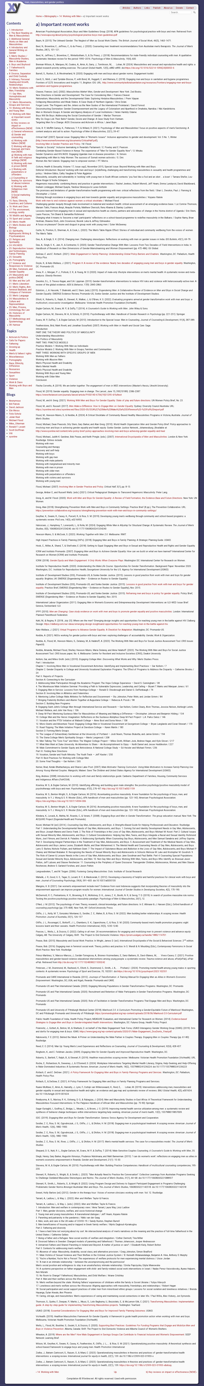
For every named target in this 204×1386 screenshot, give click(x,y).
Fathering (13, 343)
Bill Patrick (14, 404)
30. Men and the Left (19, 280)
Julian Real (14, 417)
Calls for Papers (17, 340)
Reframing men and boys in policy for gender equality (152, 593)
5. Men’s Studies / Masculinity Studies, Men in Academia (19, 59)
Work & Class (16, 382)
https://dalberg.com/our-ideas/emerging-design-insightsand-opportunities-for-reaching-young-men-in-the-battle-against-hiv (106, 624)
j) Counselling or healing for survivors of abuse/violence (21, 180)
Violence (13, 379)
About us (168, 8)
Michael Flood (16, 420)
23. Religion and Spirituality (17, 240)
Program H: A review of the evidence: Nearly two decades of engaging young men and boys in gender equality (127, 263)
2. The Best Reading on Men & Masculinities (20, 34)
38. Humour (14, 324)
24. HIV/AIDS (16, 245)
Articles (126, 8)
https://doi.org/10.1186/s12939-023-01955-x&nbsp (145, 1365)
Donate (179, 8)
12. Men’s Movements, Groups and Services (20, 103)
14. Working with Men (70, 16)
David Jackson (16, 407)
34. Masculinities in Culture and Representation (18, 301)
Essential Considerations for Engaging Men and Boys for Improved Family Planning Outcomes (98, 1310)
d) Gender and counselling (18, 136)
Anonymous (15, 400)
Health (12, 350)
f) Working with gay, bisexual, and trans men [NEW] (21, 149)
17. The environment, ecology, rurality (19, 211)
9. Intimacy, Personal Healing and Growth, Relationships (19, 82)
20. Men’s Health (17, 221)
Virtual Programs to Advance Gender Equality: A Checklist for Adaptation (96, 629)
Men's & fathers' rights (20, 353)
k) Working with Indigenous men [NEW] (19, 189)
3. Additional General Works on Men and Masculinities (19, 42)
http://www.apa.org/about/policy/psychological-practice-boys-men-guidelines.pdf (76, 35)
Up (115, 1372)
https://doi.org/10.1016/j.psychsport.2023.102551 (142, 971)
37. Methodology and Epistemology (19, 320)
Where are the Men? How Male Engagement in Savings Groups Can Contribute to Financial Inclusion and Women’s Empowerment (120, 1334)
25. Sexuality (15, 257)
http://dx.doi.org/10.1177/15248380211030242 (81, 962)
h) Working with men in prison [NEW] (21, 164)
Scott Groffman (16, 430)
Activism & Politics (18, 337)
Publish (157, 8)
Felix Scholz (15, 413)
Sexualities (14, 372)
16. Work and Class (18, 206)
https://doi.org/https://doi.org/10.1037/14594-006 (61, 801)
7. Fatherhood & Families (17, 69)
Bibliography (50, 16)
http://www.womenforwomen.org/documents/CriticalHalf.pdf (67, 140)
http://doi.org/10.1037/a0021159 (118, 788)
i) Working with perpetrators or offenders (18, 172)
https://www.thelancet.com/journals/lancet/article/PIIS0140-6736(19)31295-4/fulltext (79, 394)
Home (39, 16)
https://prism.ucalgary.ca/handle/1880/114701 (143, 935)
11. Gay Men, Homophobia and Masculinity (17, 96)
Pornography (15, 360)
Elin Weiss (14, 410)
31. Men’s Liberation (19, 283)
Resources (14, 369)
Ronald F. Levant (17, 426)
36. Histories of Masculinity (17, 314)
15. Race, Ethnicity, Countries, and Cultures (20, 202)
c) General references (22, 131)
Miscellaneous (16, 356)
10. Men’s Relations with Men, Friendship (21, 89)
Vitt (10, 433)
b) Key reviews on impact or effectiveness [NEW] (171, 1372)
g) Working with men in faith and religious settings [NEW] (21, 158)
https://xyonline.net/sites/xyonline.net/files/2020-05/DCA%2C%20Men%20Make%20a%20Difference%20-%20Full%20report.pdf (100, 409)
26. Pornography (17, 260)
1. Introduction (16, 30)
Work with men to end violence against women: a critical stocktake (69, 200)
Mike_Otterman (16, 423)
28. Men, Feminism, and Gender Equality (21, 270)
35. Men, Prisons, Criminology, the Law (19, 308)
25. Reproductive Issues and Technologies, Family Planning (21, 251)
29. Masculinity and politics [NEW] (18, 276)
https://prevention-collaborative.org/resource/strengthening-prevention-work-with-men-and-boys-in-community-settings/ (96, 510)
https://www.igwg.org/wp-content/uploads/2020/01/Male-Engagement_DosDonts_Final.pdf (126, 1031)
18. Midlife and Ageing (20, 215)
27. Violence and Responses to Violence (21, 264)
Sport (11, 375)
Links (147, 8)
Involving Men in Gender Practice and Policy (58, 144)
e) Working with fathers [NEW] (19, 142)
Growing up (14, 347)
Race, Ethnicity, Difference (16, 364)
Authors (137, 8)
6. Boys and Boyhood (19, 64)
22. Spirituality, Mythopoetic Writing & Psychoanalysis (20, 233)
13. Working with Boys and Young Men (20, 109)
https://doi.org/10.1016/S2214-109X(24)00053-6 (149, 68)
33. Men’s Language (19, 295)
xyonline (13, 436)
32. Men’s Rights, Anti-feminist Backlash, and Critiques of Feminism (20, 290)
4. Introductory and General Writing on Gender (18, 50)
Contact (190, 8)
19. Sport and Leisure (19, 218)
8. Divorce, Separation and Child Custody (20, 75)
